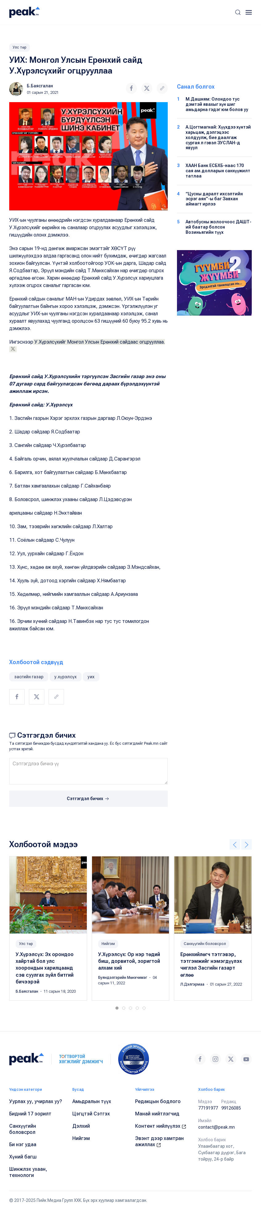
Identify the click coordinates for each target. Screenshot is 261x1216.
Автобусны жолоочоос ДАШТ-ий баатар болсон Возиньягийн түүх (218, 227)
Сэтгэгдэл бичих (88, 799)
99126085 (231, 1108)
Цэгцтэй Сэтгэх (91, 1114)
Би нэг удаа (22, 1144)
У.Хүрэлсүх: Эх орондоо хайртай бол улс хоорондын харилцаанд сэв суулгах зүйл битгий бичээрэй (45, 968)
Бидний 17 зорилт (30, 1114)
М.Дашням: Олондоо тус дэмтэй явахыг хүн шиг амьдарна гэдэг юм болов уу (217, 104)
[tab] (116, 1008)
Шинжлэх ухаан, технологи (28, 1172)
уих (91, 676)
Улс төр (19, 47)
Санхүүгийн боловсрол (205, 943)
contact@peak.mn (216, 1127)
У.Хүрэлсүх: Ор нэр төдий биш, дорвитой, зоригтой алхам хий (129, 961)
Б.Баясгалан (40, 85)
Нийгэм (108, 943)
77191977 (208, 1108)
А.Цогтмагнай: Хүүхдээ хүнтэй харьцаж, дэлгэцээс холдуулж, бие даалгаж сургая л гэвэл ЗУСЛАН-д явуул (218, 137)
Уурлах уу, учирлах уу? (35, 1101)
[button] (238, 12)
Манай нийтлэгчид (157, 1114)
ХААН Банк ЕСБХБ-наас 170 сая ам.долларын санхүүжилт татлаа (218, 170)
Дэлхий (81, 1126)
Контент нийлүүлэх (160, 1126)
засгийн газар (28, 676)
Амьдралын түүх (91, 1101)
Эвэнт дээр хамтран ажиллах (159, 1141)
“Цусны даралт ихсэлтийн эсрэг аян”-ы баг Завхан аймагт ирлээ (214, 199)
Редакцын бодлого (158, 1101)
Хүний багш (23, 1157)
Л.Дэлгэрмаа (192, 984)
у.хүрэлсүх (65, 676)
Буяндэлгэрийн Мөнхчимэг (123, 977)
